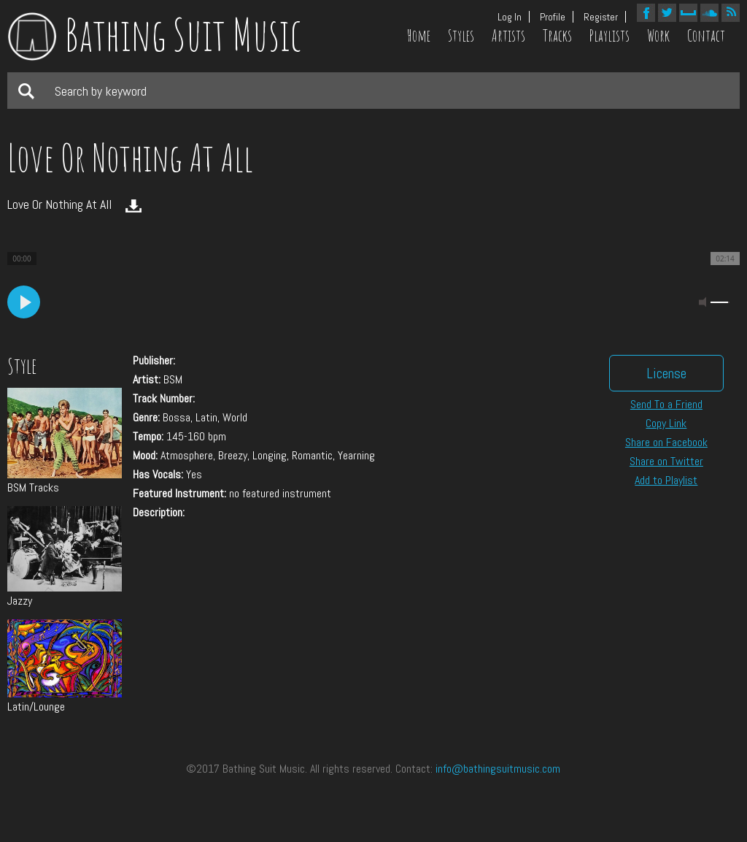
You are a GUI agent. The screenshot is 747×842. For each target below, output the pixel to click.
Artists (508, 36)
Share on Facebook (666, 442)
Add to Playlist (666, 480)
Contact (706, 36)
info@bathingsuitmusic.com (498, 768)
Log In (510, 17)
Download (133, 206)
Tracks (557, 36)
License (666, 373)
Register (601, 17)
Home (418, 36)
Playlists (609, 36)
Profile (552, 17)
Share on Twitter (666, 461)
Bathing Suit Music (154, 34)
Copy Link (666, 423)
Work (658, 36)
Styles (461, 36)
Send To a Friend (666, 404)
